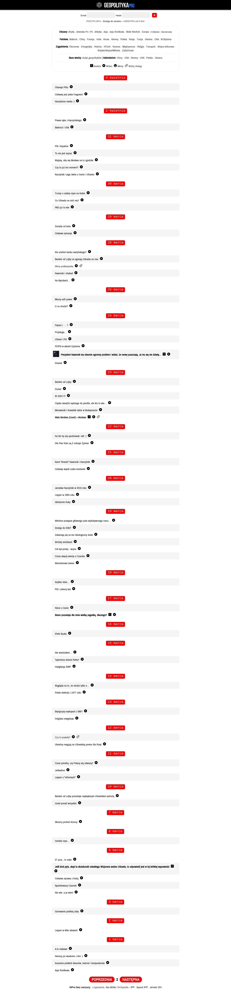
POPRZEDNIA (102, 983)
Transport (151, 46)
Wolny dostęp (135, 66)
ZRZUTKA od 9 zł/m (135, 21)
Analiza (97, 66)
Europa (145, 31)
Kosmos (116, 46)
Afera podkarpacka (64, 267)
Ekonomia (74, 46)
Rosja (132, 39)
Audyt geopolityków (91, 57)
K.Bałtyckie (155, 32)
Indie (98, 39)
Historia (98, 46)
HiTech (107, 46)
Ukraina (148, 39)
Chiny (82, 39)
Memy (120, 66)
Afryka (71, 31)
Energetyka (86, 46)
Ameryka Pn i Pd (84, 31)
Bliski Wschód (133, 31)
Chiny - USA (123, 57)
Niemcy (114, 39)
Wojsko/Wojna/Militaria (109, 50)
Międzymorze (128, 46)
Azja (106, 31)
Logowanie (98, 990)
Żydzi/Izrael (128, 50)
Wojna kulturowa (166, 46)
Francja (90, 39)
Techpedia (122, 990)
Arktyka (98, 31)
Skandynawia (166, 32)
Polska (123, 39)
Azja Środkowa (117, 31)
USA (156, 39)
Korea (106, 39)
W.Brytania (166, 39)
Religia (140, 46)
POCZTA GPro (93, 21)
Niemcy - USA (137, 57)
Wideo (109, 66)
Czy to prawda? (62, 739)
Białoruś (73, 39)
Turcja (140, 39)
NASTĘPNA (130, 983)
